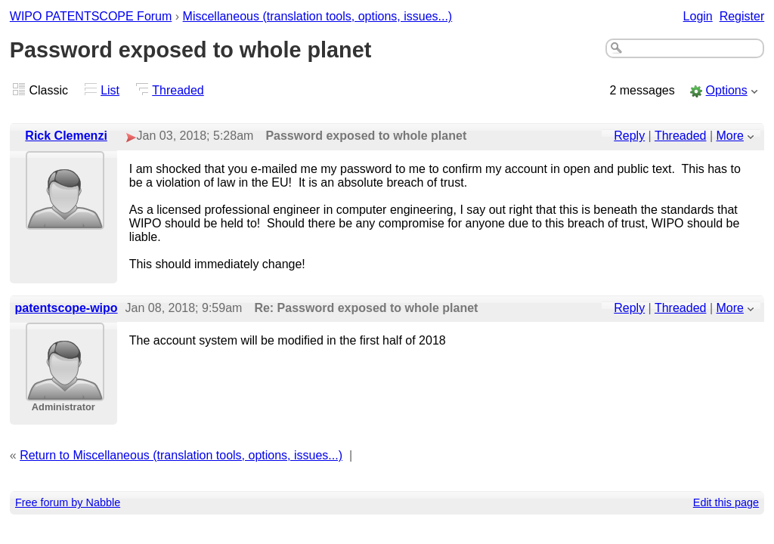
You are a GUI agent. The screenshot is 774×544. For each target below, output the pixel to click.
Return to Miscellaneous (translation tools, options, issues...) (181, 455)
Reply (629, 135)
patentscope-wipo (66, 307)
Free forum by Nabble (67, 502)
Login (698, 16)
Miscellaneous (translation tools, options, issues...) (318, 16)
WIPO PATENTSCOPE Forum (91, 16)
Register (742, 16)
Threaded (178, 90)
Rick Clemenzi (66, 135)
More (730, 135)
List (110, 90)
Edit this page (726, 502)
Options (727, 90)
